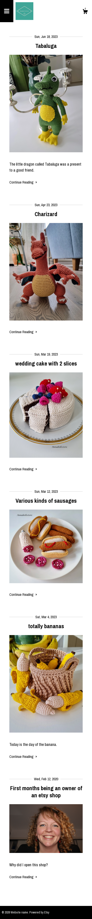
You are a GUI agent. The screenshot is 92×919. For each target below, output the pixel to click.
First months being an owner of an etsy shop (46, 791)
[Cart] (85, 12)
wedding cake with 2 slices (46, 363)
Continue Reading (23, 182)
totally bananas (46, 626)
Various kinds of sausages (46, 500)
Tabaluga (46, 46)
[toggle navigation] (6, 11)
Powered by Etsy (39, 912)
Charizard (46, 214)
